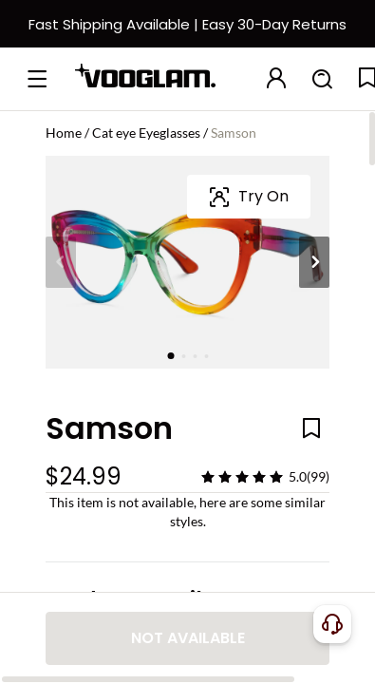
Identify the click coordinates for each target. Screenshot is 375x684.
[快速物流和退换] (187, 35)
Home (64, 132)
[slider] (242, 477)
